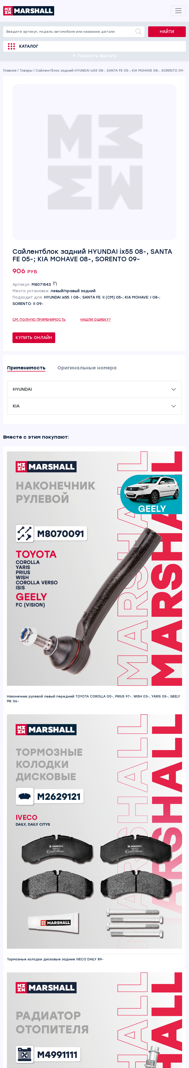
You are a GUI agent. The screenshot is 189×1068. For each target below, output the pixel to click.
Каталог (28, 46)
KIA (16, 406)
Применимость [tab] (26, 368)
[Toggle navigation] (178, 10)
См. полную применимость (39, 319)
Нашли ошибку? (95, 319)
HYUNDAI (22, 389)
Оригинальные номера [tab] (87, 368)
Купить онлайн (34, 337)
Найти (167, 31)
